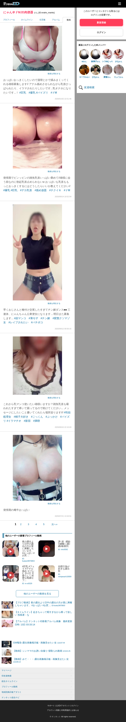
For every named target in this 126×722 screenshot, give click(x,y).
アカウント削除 (53, 710)
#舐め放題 (41, 190)
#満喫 (36, 420)
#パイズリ (42, 92)
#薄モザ (33, 318)
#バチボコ (37, 322)
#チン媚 (45, 318)
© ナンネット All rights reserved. (63, 717)
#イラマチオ (14, 420)
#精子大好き (21, 416)
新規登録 (101, 22)
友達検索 (86, 87)
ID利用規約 (65, 710)
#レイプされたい (18, 322)
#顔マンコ (20, 318)
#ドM (54, 92)
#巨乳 (22, 92)
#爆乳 (32, 92)
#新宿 (27, 420)
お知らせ (75, 710)
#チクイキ (55, 190)
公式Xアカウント (63, 706)
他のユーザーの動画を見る (37, 593)
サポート (51, 706)
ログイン (101, 32)
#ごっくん (37, 416)
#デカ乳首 (26, 190)
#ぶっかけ (52, 416)
